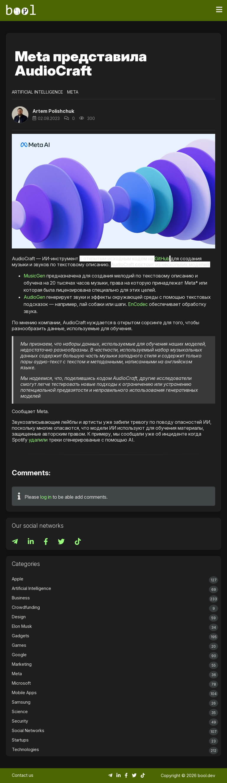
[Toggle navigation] (219, 9)
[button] (20, 114)
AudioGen (34, 297)
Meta (72, 91)
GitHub (162, 258)
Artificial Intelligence (37, 91)
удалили (38, 440)
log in (45, 497)
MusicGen (34, 276)
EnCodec (138, 304)
